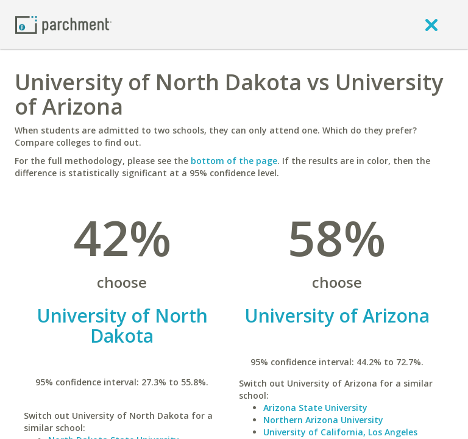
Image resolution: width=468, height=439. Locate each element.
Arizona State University (315, 407)
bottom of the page (234, 160)
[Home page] (63, 24)
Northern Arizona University (323, 420)
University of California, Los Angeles (340, 432)
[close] (431, 24)
